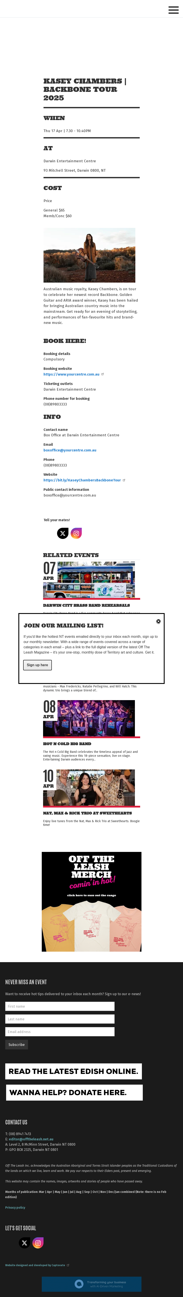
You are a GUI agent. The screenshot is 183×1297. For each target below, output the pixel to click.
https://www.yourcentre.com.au (73, 374)
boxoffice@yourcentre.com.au (70, 450)
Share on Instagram (76, 533)
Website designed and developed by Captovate (37, 1265)
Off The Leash (52, 8)
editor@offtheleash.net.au (31, 1139)
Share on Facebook (49, 533)
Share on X (62, 533)
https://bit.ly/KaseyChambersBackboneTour (84, 480)
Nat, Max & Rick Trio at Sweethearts (87, 813)
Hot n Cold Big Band (67, 744)
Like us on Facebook (11, 1243)
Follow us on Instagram (38, 1243)
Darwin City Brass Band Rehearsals (86, 605)
